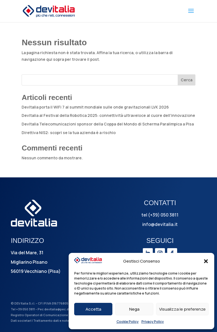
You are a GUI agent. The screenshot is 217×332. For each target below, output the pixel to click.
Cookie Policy (128, 321)
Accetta (93, 309)
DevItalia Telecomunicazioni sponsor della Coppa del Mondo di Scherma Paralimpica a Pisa (108, 124)
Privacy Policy (152, 321)
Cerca (186, 79)
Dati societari (21, 320)
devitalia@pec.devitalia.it (63, 309)
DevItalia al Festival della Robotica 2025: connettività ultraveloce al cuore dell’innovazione (108, 115)
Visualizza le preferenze (182, 309)
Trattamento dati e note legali (55, 320)
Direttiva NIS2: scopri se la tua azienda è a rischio (69, 132)
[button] (206, 261)
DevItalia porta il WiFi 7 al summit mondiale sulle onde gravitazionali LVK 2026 (95, 107)
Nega (134, 309)
